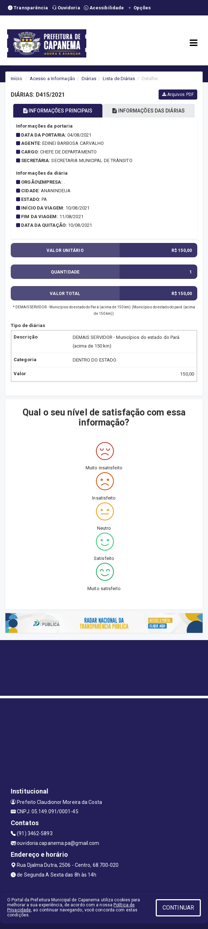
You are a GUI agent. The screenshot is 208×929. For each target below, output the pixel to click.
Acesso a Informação (52, 78)
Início (16, 78)
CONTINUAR (178, 907)
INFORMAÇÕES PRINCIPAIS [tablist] (57, 111)
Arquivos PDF (178, 94)
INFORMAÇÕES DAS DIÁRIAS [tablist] (148, 111)
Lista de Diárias (119, 78)
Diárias (89, 78)
